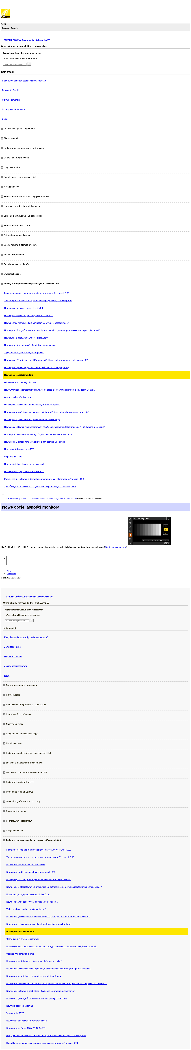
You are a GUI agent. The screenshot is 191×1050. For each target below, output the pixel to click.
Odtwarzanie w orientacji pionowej (20, 382)
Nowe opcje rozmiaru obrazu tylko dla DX (23, 308)
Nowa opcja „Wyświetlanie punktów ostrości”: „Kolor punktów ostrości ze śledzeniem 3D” (46, 360)
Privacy (9, 571)
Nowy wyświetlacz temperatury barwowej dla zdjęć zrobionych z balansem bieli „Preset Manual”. (49, 390)
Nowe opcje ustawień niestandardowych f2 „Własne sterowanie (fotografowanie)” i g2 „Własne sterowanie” (54, 427)
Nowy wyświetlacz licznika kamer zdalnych (24, 464)
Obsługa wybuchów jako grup (18, 397)
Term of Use (11, 574)
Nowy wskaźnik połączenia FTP (19, 449)
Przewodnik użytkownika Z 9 (19, 499)
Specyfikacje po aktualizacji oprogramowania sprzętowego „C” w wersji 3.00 (40, 486)
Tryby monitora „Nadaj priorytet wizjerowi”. (24, 352)
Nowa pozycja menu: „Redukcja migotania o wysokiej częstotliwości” (36, 323)
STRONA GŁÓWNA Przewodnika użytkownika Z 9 (27, 40)
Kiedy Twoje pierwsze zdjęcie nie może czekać (24, 80)
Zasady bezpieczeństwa (13, 109)
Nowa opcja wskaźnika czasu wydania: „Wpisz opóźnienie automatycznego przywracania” (46, 412)
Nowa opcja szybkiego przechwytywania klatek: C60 (28, 315)
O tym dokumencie (11, 100)
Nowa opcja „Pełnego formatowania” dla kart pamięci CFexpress (34, 442)
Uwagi (5, 119)
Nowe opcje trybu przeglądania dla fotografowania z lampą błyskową (36, 367)
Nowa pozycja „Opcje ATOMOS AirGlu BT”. (24, 471)
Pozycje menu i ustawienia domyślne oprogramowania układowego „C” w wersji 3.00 (44, 479)
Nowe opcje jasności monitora (18, 375)
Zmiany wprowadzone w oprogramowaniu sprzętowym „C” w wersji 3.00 (38, 300)
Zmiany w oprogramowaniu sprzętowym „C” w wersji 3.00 (54, 499)
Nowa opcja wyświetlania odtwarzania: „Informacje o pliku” (32, 404)
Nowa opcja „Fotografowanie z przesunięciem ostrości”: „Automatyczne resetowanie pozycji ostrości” (52, 330)
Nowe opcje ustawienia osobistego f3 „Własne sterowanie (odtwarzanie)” (38, 434)
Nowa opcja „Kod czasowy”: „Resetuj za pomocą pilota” (30, 345)
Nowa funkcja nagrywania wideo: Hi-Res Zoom (26, 338)
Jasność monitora (117, 547)
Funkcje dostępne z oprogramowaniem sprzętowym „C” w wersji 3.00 (36, 293)
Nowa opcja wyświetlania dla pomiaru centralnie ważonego (32, 419)
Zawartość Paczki (10, 90)
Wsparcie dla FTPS (13, 456)
